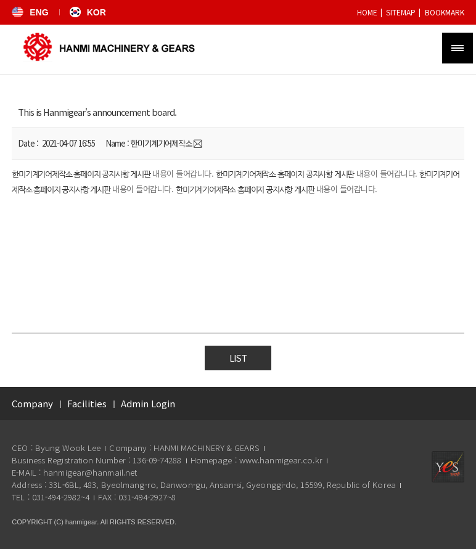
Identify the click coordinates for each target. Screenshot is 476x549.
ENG (30, 12)
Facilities (87, 403)
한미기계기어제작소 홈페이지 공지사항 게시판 (81, 174)
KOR (88, 12)
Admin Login (148, 403)
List (238, 358)
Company (32, 403)
